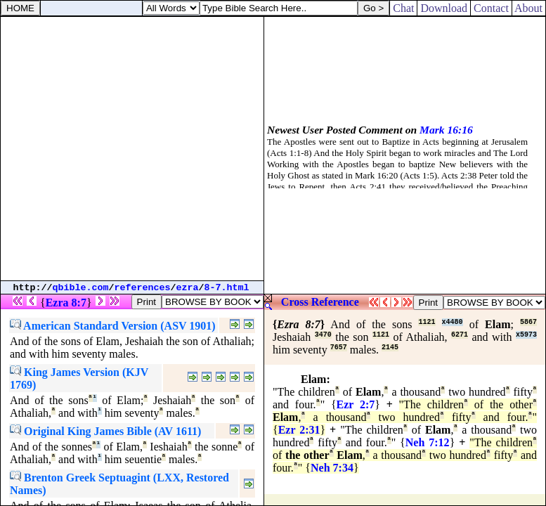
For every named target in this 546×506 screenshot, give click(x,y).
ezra (187, 288)
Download (443, 8)
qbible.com (81, 288)
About (528, 8)
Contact (491, 8)
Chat (403, 8)
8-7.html (226, 288)
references (143, 288)
